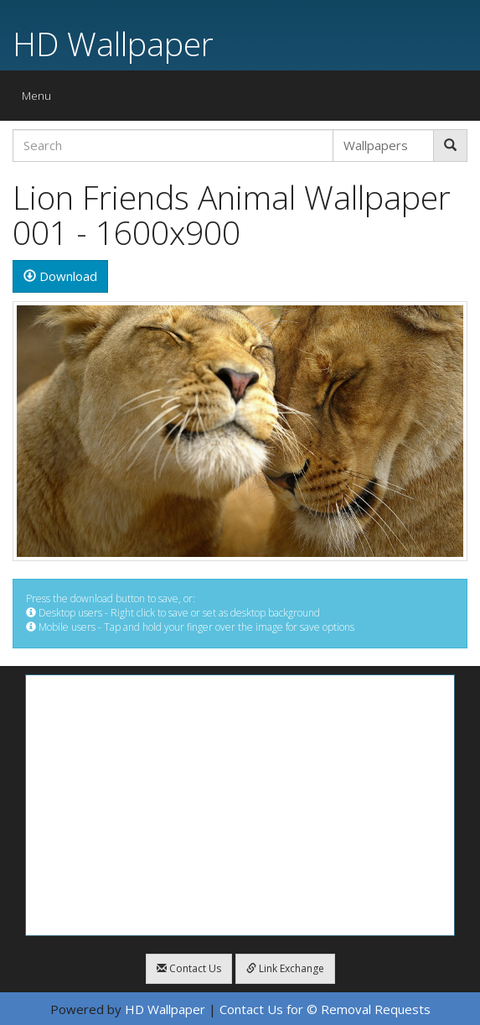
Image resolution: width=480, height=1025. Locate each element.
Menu (40, 99)
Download (60, 276)
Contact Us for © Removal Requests (325, 1009)
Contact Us (189, 968)
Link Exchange (285, 968)
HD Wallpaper (113, 43)
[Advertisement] (240, 805)
